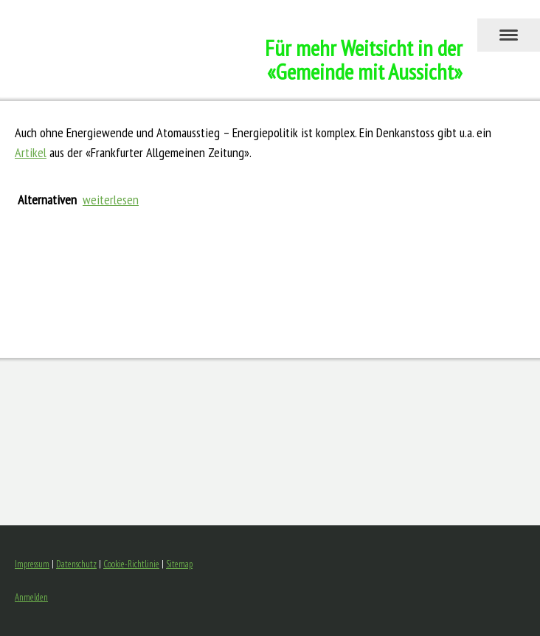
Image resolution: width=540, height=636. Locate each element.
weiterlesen (111, 199)
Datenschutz (76, 564)
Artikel (30, 152)
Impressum (32, 564)
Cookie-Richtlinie (131, 564)
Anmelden (31, 597)
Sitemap (179, 564)
